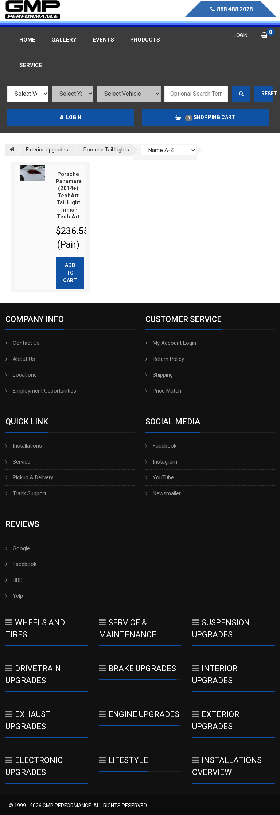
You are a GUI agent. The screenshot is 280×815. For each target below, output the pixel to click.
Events (103, 39)
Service (17, 461)
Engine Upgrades (139, 714)
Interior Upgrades (214, 674)
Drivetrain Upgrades (33, 674)
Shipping (159, 374)
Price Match (163, 390)
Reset (267, 94)
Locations (21, 374)
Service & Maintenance (127, 628)
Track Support (25, 493)
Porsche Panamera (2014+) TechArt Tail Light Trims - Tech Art (69, 195)
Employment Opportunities (40, 390)
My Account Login (170, 343)
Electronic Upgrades (34, 766)
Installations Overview (227, 766)
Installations (23, 445)
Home (27, 39)
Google (17, 548)
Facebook (160, 445)
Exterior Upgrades (215, 720)
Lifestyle (123, 760)
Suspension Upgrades (221, 628)
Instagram (161, 461)
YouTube (159, 477)
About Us (20, 359)
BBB (14, 580)
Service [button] (30, 65)
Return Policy (164, 359)
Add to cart (70, 272)
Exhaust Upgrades (28, 720)
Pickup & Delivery (29, 477)
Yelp (14, 595)
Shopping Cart (205, 117)
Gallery (64, 39)
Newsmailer (163, 493)
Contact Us (22, 343)
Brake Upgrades (137, 668)
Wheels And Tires (35, 628)
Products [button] (145, 39)
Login (70, 117)
